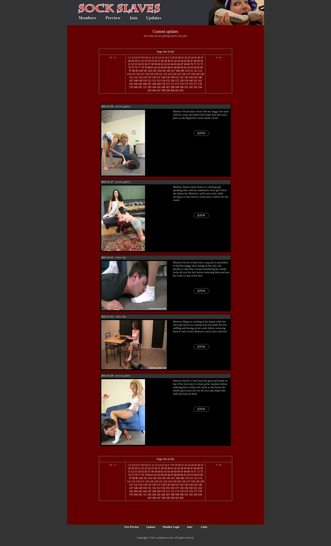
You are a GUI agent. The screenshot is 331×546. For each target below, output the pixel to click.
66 (178, 64)
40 (168, 60)
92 (188, 67)
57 (149, 64)
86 (168, 67)
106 (168, 70)
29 (132, 60)
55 (142, 64)
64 (172, 64)
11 (150, 57)
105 (164, 70)
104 (159, 70)
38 (162, 60)
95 (198, 67)
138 (163, 77)
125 (179, 74)
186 (163, 87)
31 (139, 60)
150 (145, 80)
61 (162, 64)
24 (192, 57)
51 (129, 64)
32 (142, 60)
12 (153, 57)
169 (159, 83)
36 (155, 60)
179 (131, 87)
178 (200, 83)
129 (197, 74)
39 (165, 60)
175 (186, 83)
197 (159, 90)
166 (145, 83)
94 (195, 67)
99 (137, 70)
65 (175, 64)
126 (184, 74)
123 (170, 74)
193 (195, 87)
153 (159, 80)
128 (193, 74)
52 (132, 64)
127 (188, 74)
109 (182, 70)
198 (163, 90)
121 (161, 74)
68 (185, 64)
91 (185, 67)
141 (177, 77)
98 (133, 70)
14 (159, 57)
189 (177, 87)
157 (177, 80)
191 (186, 87)
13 (156, 57)
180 (136, 87)
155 (168, 80)
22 (185, 57)
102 (150, 70)
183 (149, 87)
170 (163, 83)
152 (154, 80)
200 (172, 90)
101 (145, 70)
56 (145, 64)
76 (136, 67)
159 (186, 80)
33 (145, 60)
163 (131, 83)
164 (136, 83)
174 (182, 83)
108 (178, 70)
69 (188, 64)
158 (182, 80)
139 (168, 77)
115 (133, 74)
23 (189, 57)
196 (154, 90)
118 (147, 74)
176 (191, 83)
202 (182, 90)
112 (196, 70)
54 (139, 64)
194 (200, 87)
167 (149, 83)
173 (177, 83)
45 (185, 60)
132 (136, 77)
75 (132, 67)
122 (165, 74)
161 (195, 80)
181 (140, 87)
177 (195, 83)
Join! (189, 526)
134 (145, 77)
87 (172, 67)
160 (191, 80)
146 (200, 77)
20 (179, 57)
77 (139, 67)
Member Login (171, 526)
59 (155, 64)
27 (202, 57)
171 (168, 83)
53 (136, 64)
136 (154, 77)
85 (165, 67)
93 (191, 67)
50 (201, 60)
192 (191, 87)
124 (174, 74)
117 (142, 74)
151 (149, 80)
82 (155, 67)
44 (181, 60)
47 (191, 60)
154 (163, 80)
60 (159, 64)
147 (131, 80)
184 (154, 87)
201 (177, 90)
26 (199, 57)
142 (182, 77)
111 (191, 70)
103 (155, 70)
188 (172, 87)
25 (195, 57)
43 (178, 60)
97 (130, 70)
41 (172, 60)
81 (152, 67)
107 (173, 70)
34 (149, 60)
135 (149, 77)
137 (159, 77)
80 (149, 67)
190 (182, 87)
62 (165, 64)
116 (138, 74)
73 (201, 64)
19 (176, 57)
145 (195, 77)
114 (129, 74)
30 (136, 60)
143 (186, 77)
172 (172, 83)
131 (131, 77)
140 (172, 77)
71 (195, 64)
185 (159, 87)
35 (152, 60)
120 (156, 74)
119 (152, 74)
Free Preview (131, 526)
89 (178, 67)
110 (187, 70)
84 (162, 67)
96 (201, 67)
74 (129, 67)
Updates (151, 526)
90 (181, 67)
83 (159, 67)
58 (152, 64)
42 (175, 60)
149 (140, 80)
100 (141, 70)
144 (191, 77)
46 (188, 60)
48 (195, 60)
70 (191, 64)
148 (136, 80)
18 (172, 57)
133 (140, 77)
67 (181, 64)
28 (129, 60)
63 (168, 64)
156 (172, 80)
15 (162, 57)
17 (169, 57)
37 (159, 60)
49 (198, 60)
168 (154, 83)
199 (168, 90)
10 (146, 57)
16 (166, 57)
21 (182, 57)
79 (145, 67)
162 (200, 80)
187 (168, 87)
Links (204, 526)
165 (140, 83)
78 (142, 67)
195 (149, 90)
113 (200, 70)
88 (175, 67)
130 (202, 74)
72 (198, 64)
